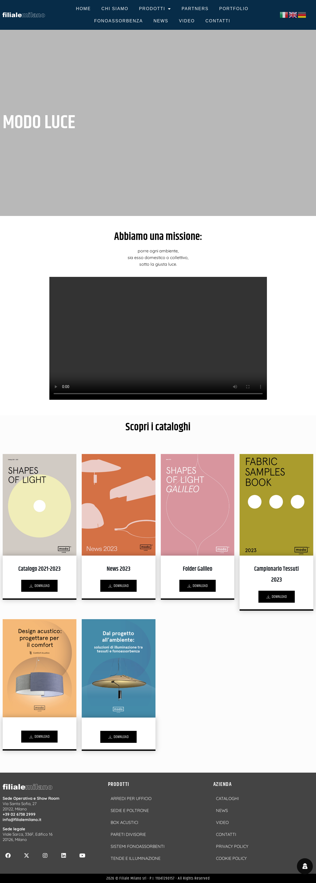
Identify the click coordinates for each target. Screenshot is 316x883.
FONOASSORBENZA (118, 21)
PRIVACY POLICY (232, 846)
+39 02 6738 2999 (19, 814)
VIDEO (187, 21)
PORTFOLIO (233, 8)
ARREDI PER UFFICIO (131, 798)
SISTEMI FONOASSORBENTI (138, 846)
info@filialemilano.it (22, 819)
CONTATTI (217, 21)
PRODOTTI (155, 9)
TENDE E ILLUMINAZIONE (136, 858)
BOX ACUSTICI (124, 822)
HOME (83, 8)
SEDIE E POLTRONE (130, 810)
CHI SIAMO (114, 8)
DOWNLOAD (39, 586)
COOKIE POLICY (231, 858)
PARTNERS (195, 8)
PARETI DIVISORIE (128, 834)
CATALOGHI (227, 798)
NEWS (160, 21)
